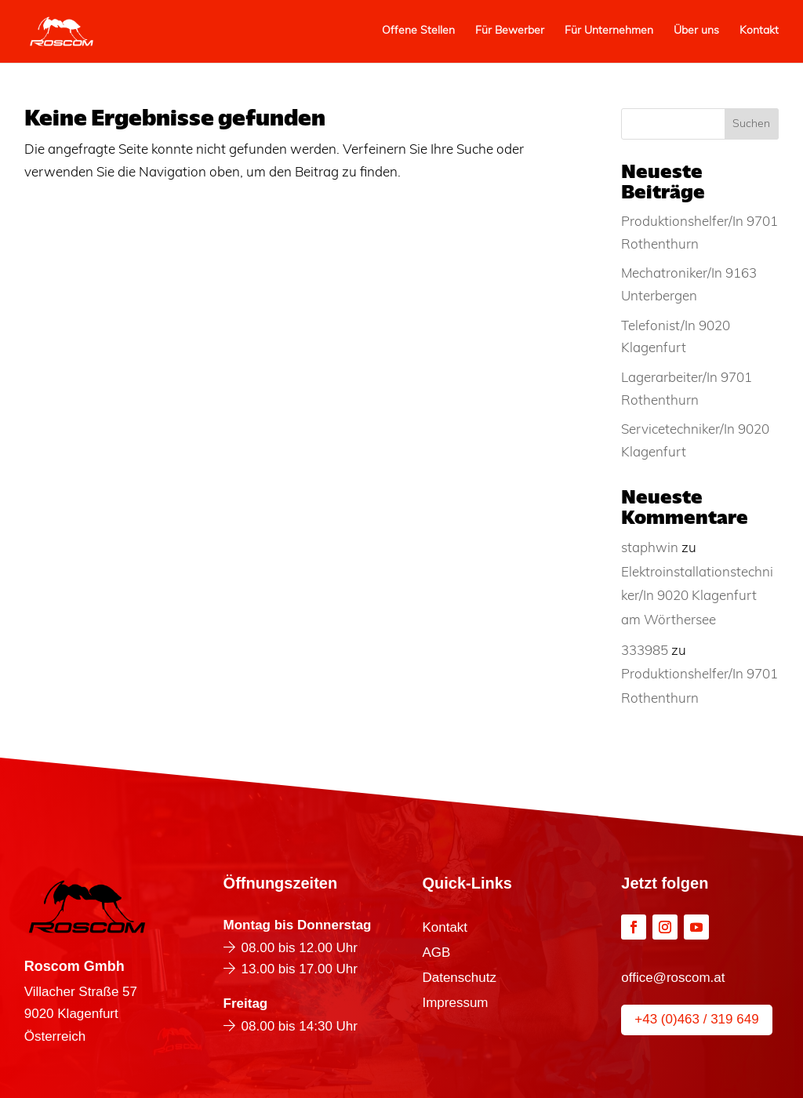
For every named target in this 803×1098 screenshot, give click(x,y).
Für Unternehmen (609, 31)
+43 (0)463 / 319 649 (696, 1019)
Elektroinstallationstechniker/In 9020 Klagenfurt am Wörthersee (697, 596)
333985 (644, 651)
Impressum (455, 1004)
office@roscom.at (673, 977)
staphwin (649, 548)
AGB (436, 953)
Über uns (696, 31)
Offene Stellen (418, 31)
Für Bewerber (509, 31)
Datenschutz (459, 979)
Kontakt (759, 31)
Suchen (751, 124)
